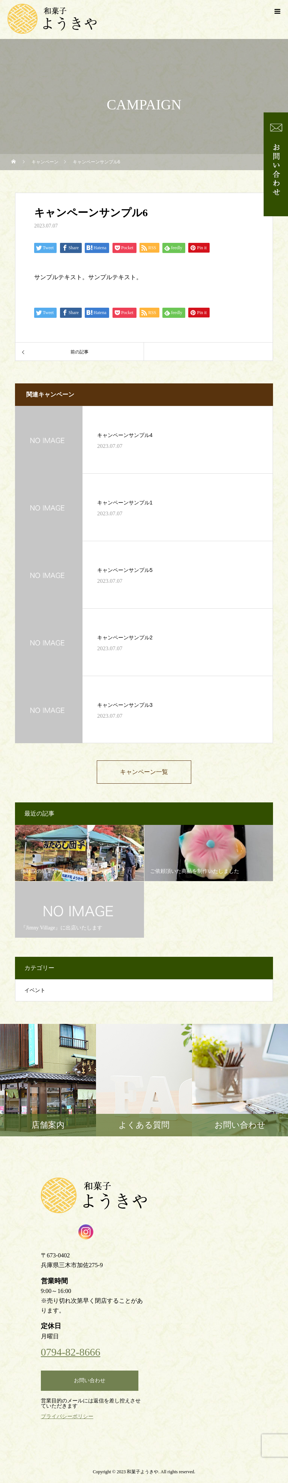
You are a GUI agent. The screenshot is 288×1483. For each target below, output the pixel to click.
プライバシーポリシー (67, 1416)
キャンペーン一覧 (144, 772)
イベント (34, 990)
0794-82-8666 (70, 1352)
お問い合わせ (89, 1380)
